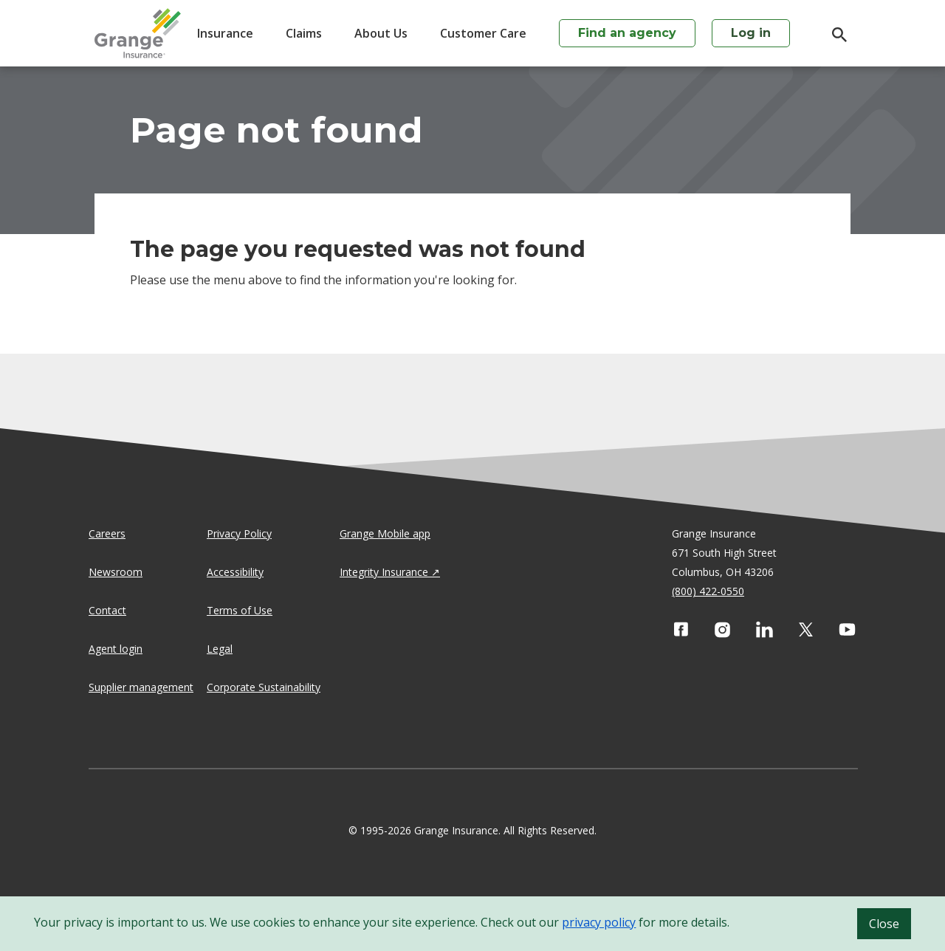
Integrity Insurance (384, 572)
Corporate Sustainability (263, 687)
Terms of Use (239, 610)
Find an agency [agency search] (627, 33)
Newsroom (115, 572)
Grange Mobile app (385, 533)
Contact (107, 610)
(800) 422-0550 (708, 591)
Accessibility (235, 572)
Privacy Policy (239, 533)
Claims (304, 33)
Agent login (115, 649)
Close (884, 924)
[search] (832, 34)
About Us (381, 33)
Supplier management (141, 687)
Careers (107, 533)
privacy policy (599, 922)
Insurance (225, 33)
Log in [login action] (751, 33)
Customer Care (483, 33)
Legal (220, 649)
